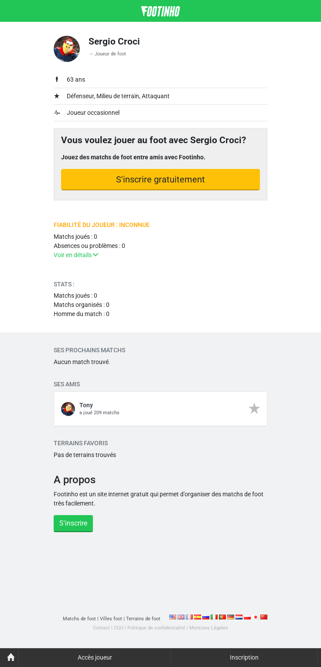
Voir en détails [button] (76, 254)
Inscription (244, 657)
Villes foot (111, 619)
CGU (118, 628)
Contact (101, 628)
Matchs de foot (79, 619)
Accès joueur (95, 657)
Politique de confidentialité (156, 628)
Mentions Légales (208, 628)
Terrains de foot (143, 619)
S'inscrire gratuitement (160, 179)
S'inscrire (73, 523)
